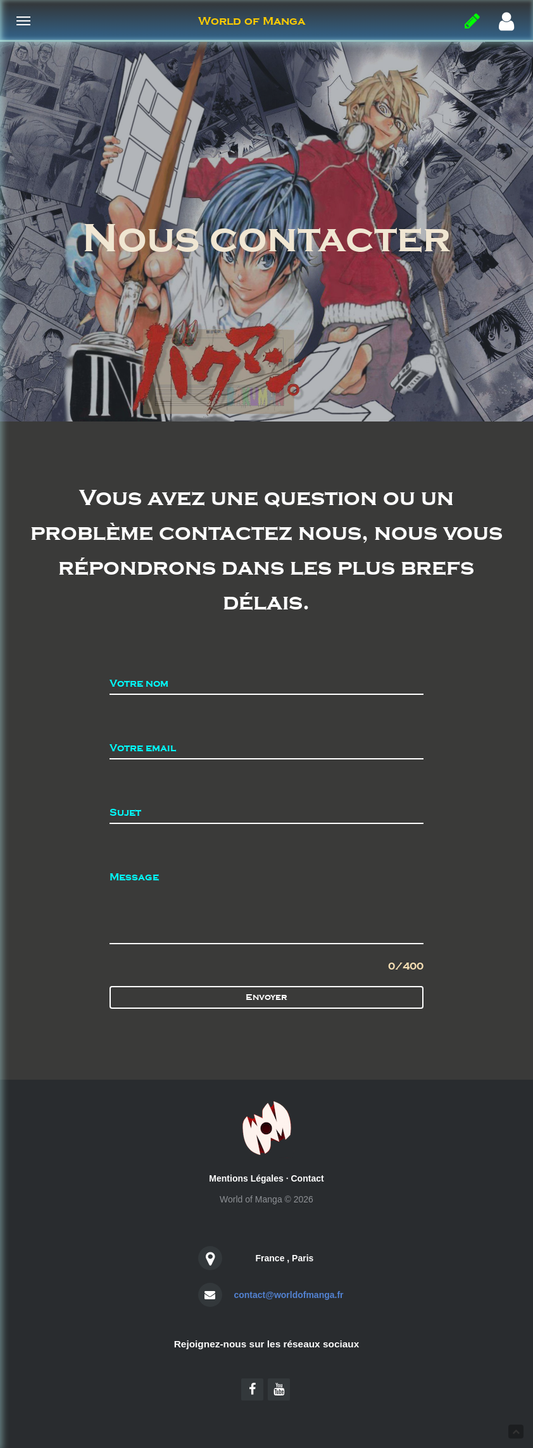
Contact (307, 1178)
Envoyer (266, 997)
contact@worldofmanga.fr (288, 1295)
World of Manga (251, 21)
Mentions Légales (246, 1178)
